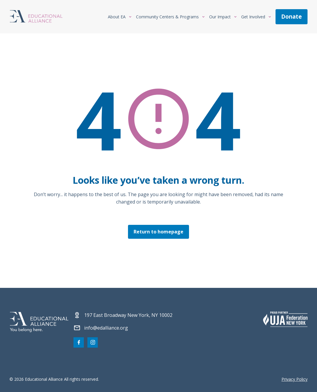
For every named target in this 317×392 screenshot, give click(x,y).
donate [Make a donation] (291, 16)
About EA (117, 17)
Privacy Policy (294, 379)
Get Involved (253, 17)
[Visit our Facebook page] (78, 342)
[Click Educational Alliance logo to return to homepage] (36, 17)
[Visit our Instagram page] (92, 342)
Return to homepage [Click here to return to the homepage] (158, 231)
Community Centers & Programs (167, 17)
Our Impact (220, 17)
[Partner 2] (285, 319)
